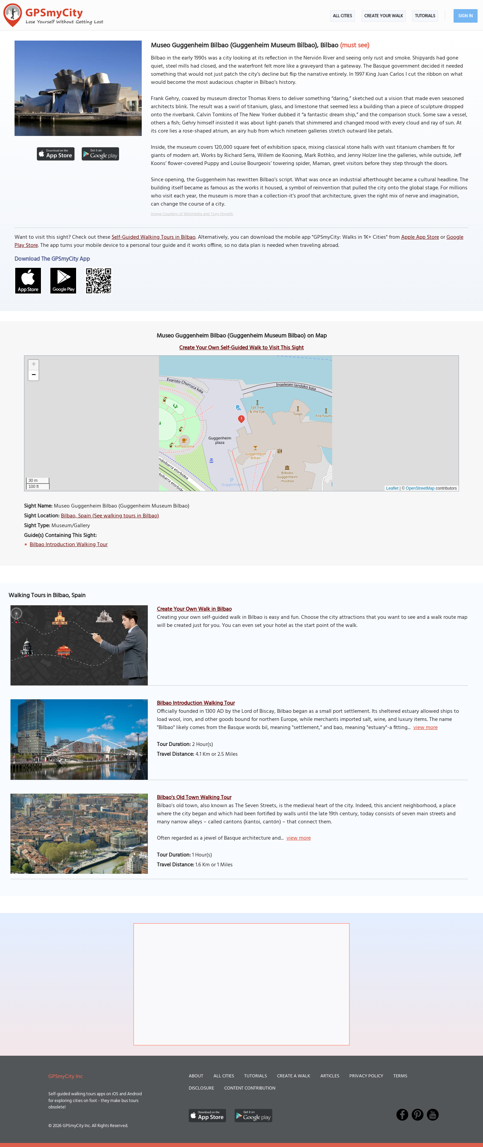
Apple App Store (420, 237)
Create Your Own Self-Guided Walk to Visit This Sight (241, 348)
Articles (329, 1076)
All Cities (342, 16)
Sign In (465, 16)
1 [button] (241, 418)
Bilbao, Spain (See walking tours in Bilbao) (110, 516)
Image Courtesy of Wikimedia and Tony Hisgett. (192, 214)
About (196, 1076)
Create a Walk (293, 1076)
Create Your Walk (383, 16)
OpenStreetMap (420, 488)
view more (425, 727)
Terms (400, 1076)
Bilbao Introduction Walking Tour (69, 544)
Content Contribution (249, 1088)
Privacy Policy (366, 1076)
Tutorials (425, 16)
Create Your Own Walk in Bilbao (194, 609)
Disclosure (201, 1088)
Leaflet (392, 488)
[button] (33, 365)
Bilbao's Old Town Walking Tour (194, 797)
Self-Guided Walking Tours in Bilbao (154, 237)
